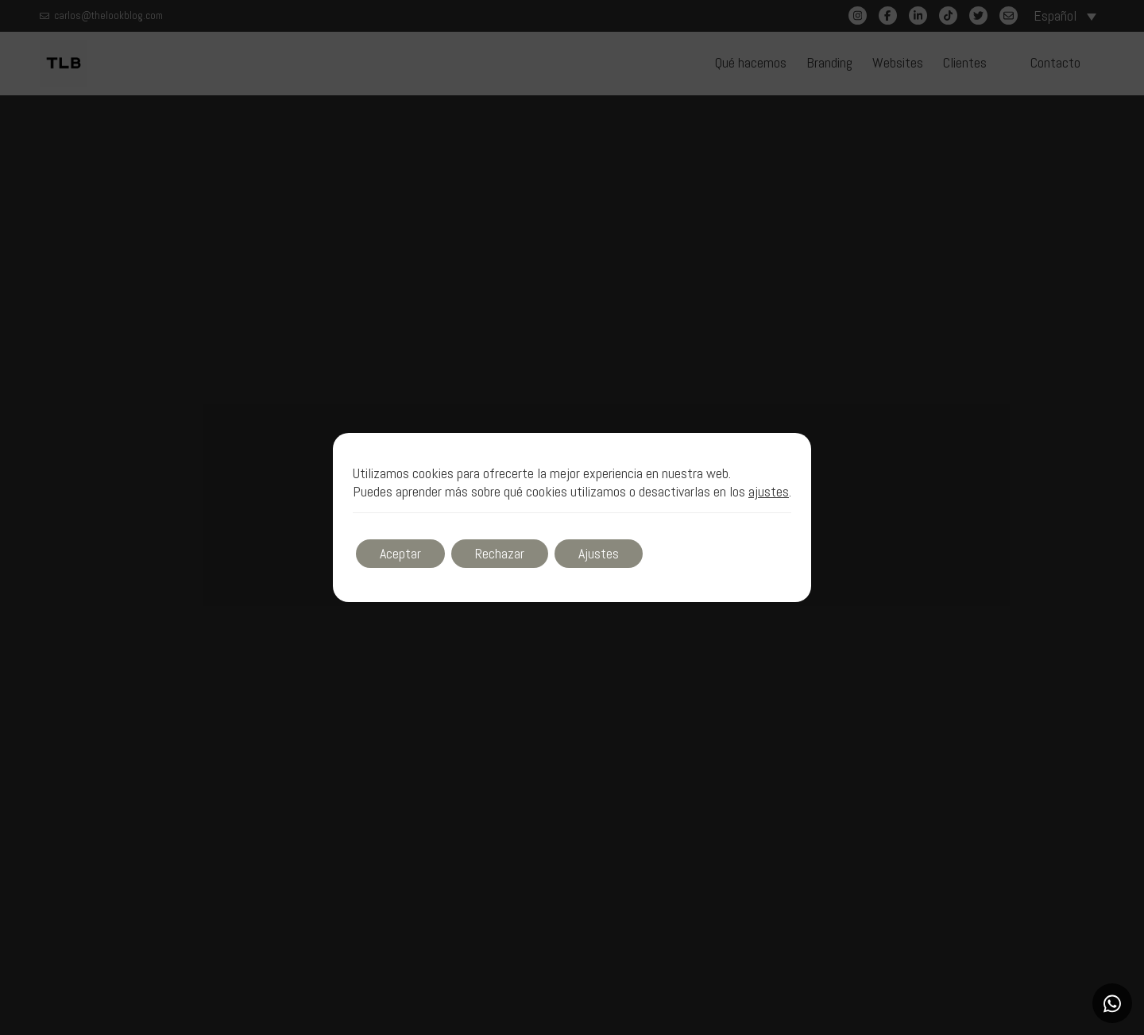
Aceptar (400, 553)
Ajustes (598, 553)
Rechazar (499, 553)
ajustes (768, 491)
